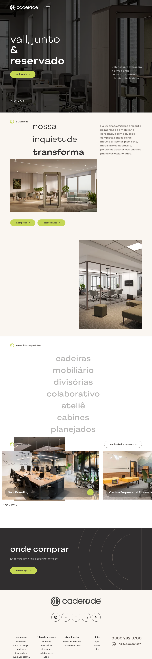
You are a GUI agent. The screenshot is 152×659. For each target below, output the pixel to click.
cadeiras (46, 599)
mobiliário (46, 603)
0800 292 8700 (126, 596)
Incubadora (21, 611)
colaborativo (46, 611)
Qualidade (21, 607)
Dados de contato (72, 599)
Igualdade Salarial (21, 614)
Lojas (97, 599)
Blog (97, 607)
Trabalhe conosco (72, 603)
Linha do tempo (21, 603)
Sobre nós (21, 599)
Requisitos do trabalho (21, 619)
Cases (97, 603)
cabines (46, 618)
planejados (46, 622)
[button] (12, 101)
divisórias (47, 607)
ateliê (46, 614)
